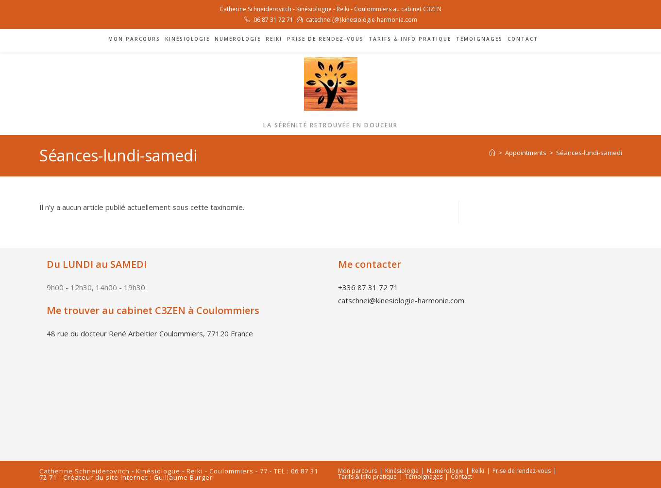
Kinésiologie (402, 471)
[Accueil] (492, 152)
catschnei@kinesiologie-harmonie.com (401, 300)
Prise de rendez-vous (521, 471)
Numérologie (445, 471)
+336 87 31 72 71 (368, 287)
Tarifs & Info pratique (367, 476)
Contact (461, 476)
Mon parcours (357, 471)
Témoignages (423, 476)
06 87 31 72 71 (273, 20)
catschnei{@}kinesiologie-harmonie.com (361, 20)
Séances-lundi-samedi (589, 152)
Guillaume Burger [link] (183, 477)
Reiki (478, 471)
